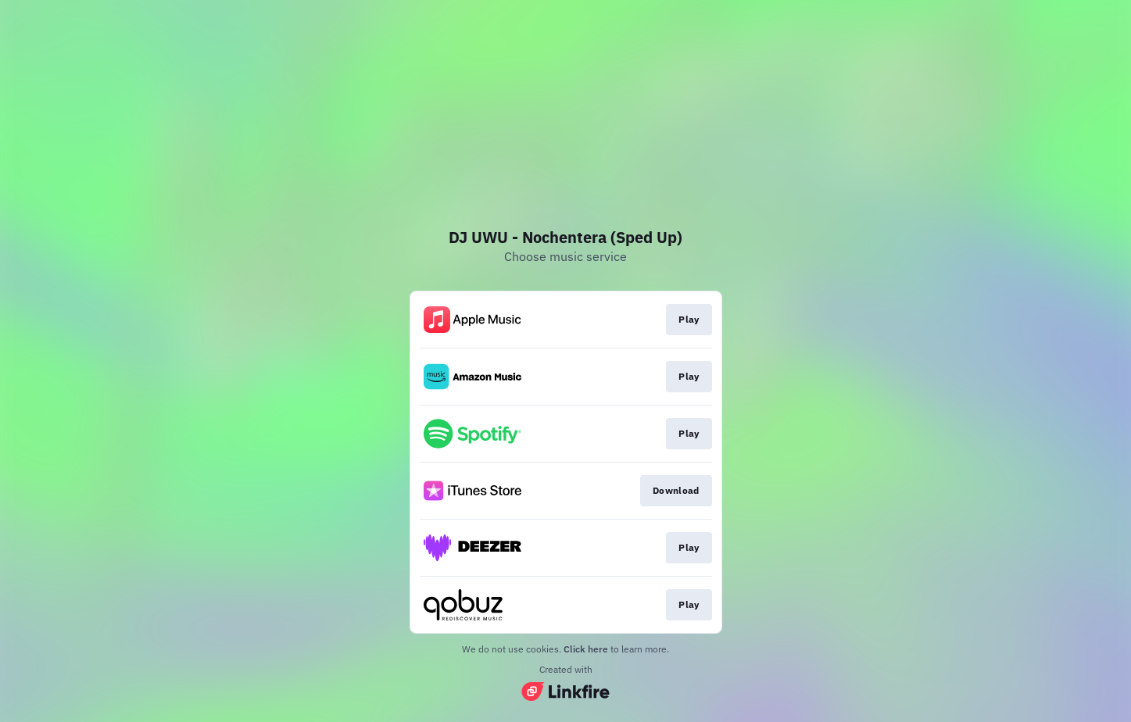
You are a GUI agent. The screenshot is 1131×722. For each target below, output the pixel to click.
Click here (586, 649)
